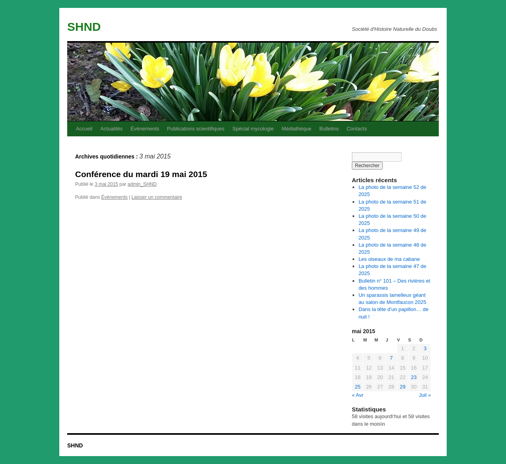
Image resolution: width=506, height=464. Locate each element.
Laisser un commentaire (157, 197)
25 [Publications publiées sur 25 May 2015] (357, 387)
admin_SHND (142, 184)
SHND (84, 26)
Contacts (357, 129)
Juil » (425, 395)
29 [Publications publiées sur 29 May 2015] (402, 387)
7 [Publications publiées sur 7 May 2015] (391, 358)
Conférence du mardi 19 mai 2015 (141, 174)
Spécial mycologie (253, 129)
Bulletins (329, 129)
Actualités (111, 129)
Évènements (144, 129)
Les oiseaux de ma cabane (389, 259)
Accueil (84, 129)
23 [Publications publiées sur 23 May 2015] (414, 377)
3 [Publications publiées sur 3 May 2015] (425, 348)
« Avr (357, 395)
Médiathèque (297, 129)
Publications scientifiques (196, 129)
